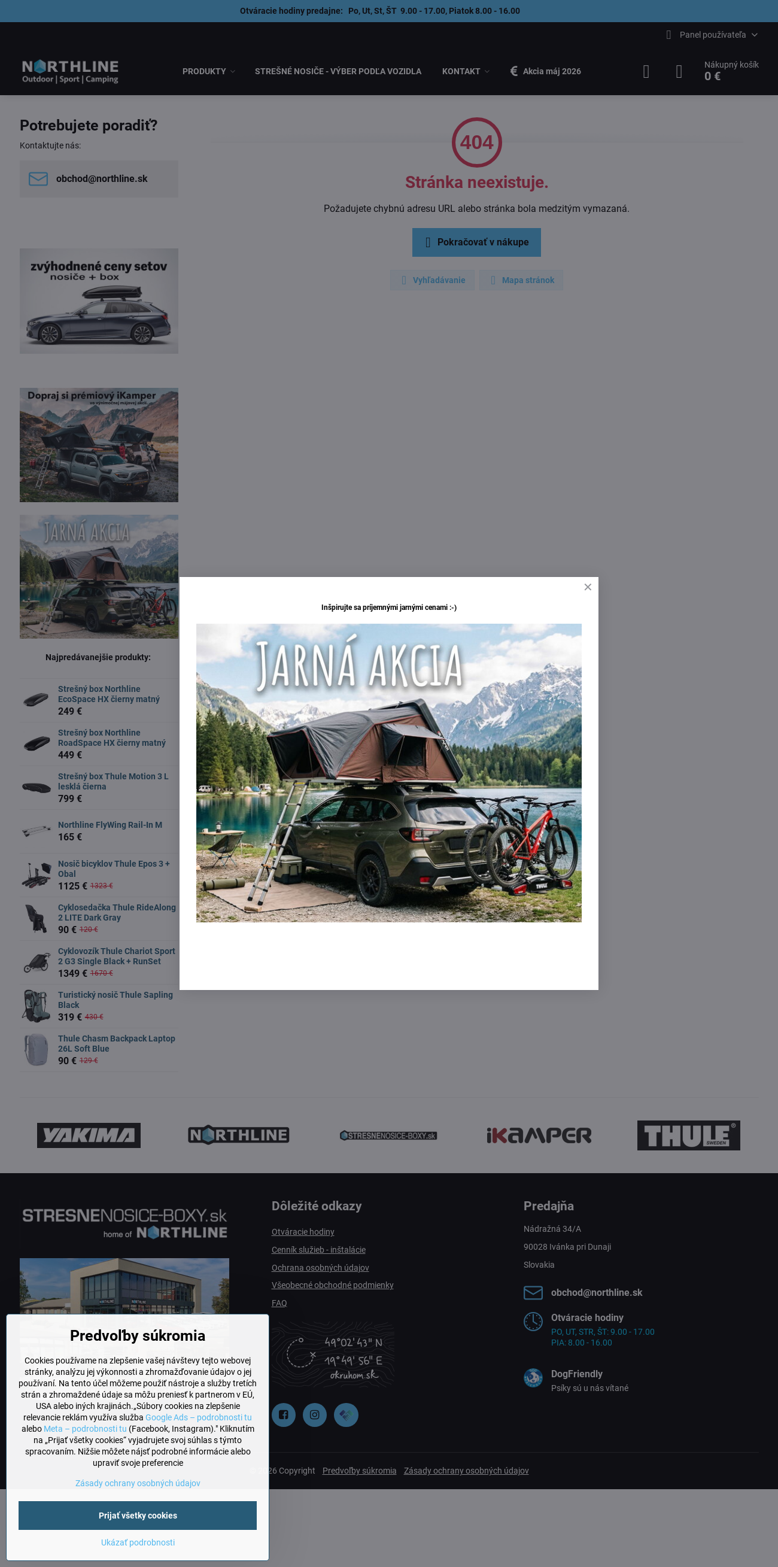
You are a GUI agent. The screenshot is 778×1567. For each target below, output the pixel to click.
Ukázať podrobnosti (138, 1542)
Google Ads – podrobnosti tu (198, 1417)
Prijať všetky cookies (138, 1515)
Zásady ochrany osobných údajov (137, 1483)
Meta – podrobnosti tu (85, 1429)
